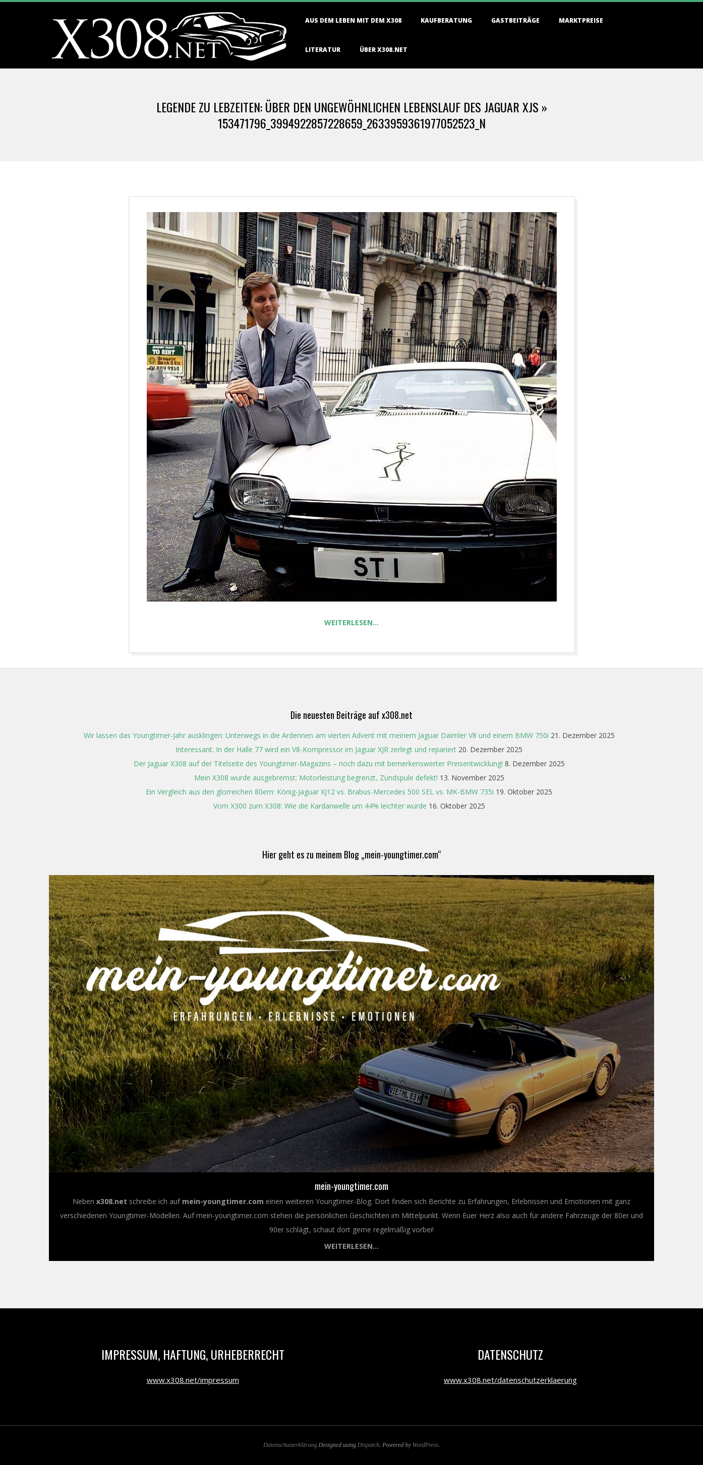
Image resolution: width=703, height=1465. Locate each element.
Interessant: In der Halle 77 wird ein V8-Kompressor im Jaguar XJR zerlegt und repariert (315, 749)
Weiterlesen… (351, 622)
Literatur (322, 49)
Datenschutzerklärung (290, 1444)
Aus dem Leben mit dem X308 (353, 20)
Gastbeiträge (515, 20)
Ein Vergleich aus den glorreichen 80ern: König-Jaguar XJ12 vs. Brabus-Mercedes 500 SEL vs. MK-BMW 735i (320, 791)
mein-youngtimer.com (351, 1185)
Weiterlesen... (351, 1246)
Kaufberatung (446, 20)
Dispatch (368, 1444)
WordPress (425, 1444)
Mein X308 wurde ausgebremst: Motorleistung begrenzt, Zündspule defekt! (316, 777)
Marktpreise (581, 20)
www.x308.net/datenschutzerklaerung (510, 1380)
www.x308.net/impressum (193, 1380)
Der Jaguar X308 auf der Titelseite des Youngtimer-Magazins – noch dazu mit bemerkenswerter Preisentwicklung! (318, 763)
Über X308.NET (383, 49)
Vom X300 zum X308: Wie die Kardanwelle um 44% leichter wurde (320, 806)
